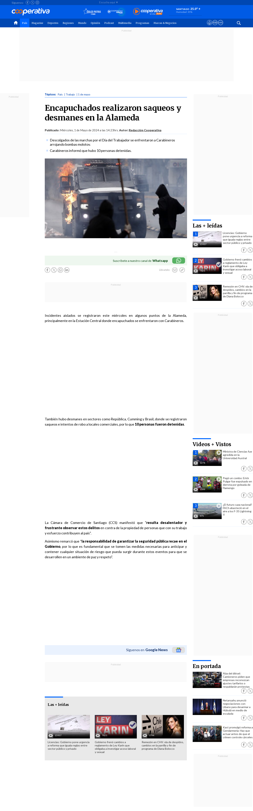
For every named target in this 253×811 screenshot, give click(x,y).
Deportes (52, 23)
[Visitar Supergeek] (220, 26)
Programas (142, 23)
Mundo (82, 23)
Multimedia (124, 23)
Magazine (37, 23)
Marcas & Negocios (165, 23)
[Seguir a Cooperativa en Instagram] (37, 2)
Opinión (95, 23)
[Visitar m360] (215, 26)
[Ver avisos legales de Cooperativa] (209, 26)
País (24, 23)
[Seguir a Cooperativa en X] (32, 2)
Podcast (109, 23)
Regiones (68, 23)
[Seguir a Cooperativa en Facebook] (28, 2)
